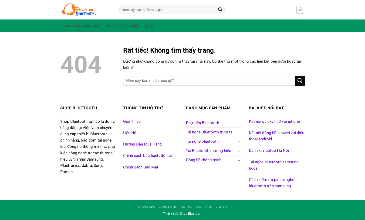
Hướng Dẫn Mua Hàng (142, 144)
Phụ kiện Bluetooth (202, 122)
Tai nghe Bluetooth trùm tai (209, 132)
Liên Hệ (148, 26)
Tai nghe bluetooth (202, 141)
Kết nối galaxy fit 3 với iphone (274, 121)
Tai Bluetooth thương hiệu (208, 150)
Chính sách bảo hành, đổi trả (147, 155)
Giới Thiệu (129, 26)
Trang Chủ (69, 26)
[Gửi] (220, 10)
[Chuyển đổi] (239, 142)
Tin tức (111, 26)
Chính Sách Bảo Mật (140, 167)
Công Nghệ (91, 26)
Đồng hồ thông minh (203, 160)
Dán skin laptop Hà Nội (269, 150)
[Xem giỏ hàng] (300, 10)
